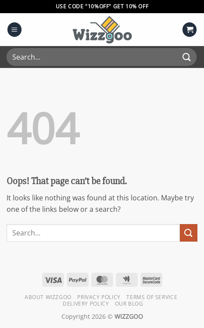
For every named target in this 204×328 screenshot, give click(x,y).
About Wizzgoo (48, 297)
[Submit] (187, 56)
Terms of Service (151, 297)
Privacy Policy (99, 297)
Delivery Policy (86, 303)
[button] (14, 29)
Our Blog (129, 303)
